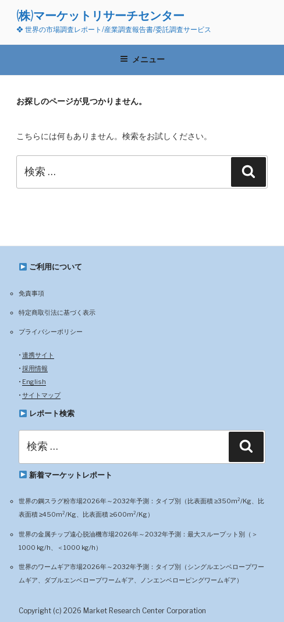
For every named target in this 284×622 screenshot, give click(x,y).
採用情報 (35, 368)
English (34, 382)
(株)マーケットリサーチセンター (100, 15)
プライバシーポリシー (51, 332)
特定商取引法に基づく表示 (57, 312)
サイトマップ (41, 395)
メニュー (142, 59)
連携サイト (38, 355)
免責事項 (31, 293)
